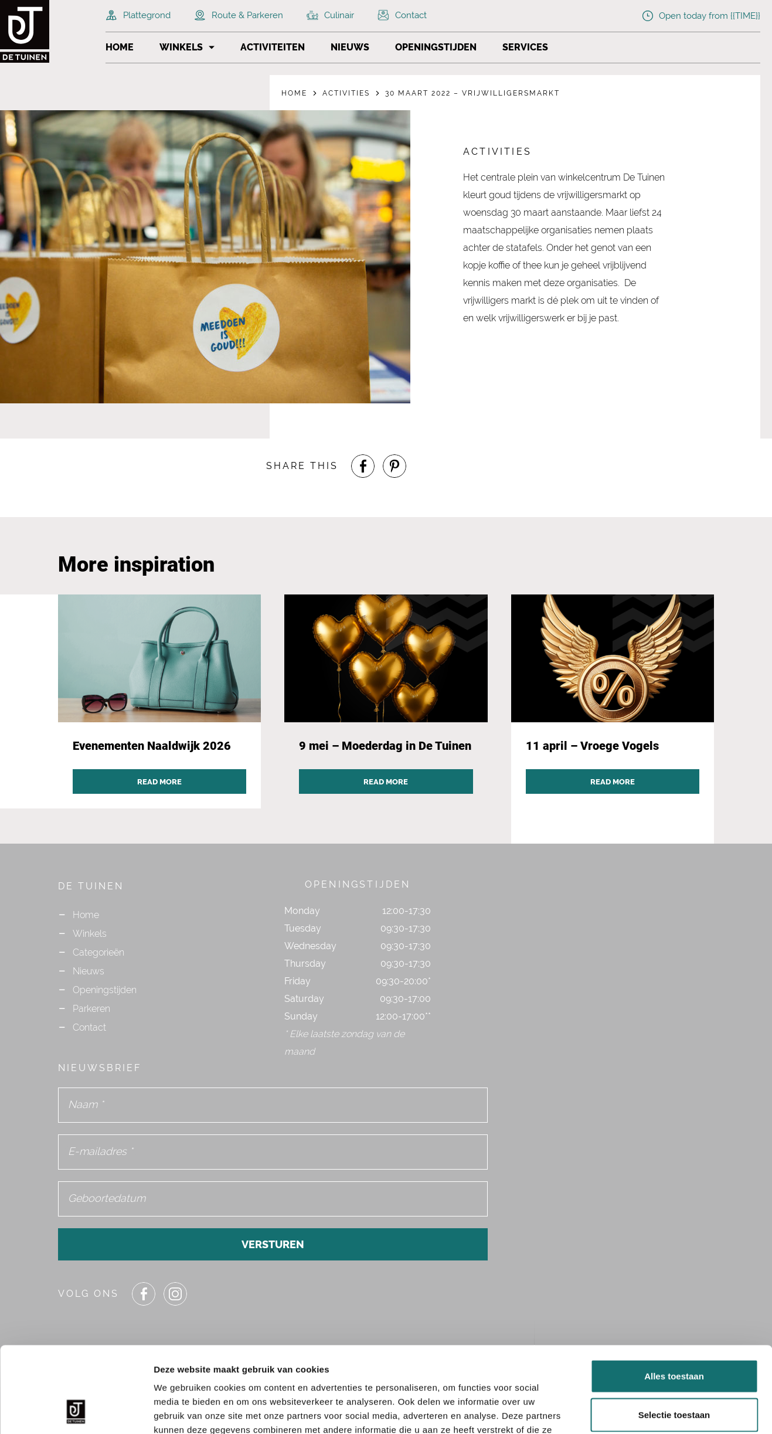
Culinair (330, 15)
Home (120, 47)
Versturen (273, 1244)
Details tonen (633, 1411)
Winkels (181, 47)
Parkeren (91, 1008)
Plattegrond (138, 15)
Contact (402, 15)
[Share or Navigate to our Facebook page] (363, 466)
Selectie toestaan (674, 1334)
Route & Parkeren (238, 15)
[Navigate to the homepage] (47, 31)
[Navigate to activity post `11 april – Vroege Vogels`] (613, 701)
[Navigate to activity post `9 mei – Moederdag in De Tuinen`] (386, 701)
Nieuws (350, 47)
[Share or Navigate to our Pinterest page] (394, 466)
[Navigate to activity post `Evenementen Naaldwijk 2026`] (159, 701)
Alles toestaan (674, 1295)
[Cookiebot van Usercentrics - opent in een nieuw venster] (76, 1411)
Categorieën (98, 952)
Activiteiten (272, 47)
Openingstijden (436, 47)
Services (525, 47)
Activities (346, 93)
